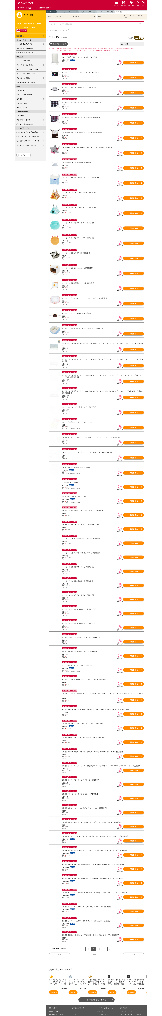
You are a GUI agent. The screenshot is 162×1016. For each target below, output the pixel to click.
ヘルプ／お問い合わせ (24, 94)
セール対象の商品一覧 (24, 44)
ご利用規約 (20, 115)
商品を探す (53, 999)
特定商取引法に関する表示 (25, 124)
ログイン (24, 155)
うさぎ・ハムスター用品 (88, 12)
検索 (140, 24)
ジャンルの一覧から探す (24, 65)
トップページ (51, 12)
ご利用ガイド (21, 90)
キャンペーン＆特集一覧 (24, 48)
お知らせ (19, 99)
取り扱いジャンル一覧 (57, 1009)
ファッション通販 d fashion (26, 145)
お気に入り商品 (54, 1002)
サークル (76, 16)
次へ (133, 945)
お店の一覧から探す (23, 61)
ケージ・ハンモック (55, 16)
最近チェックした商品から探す (27, 69)
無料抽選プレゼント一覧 (24, 53)
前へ (59, 945)
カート (74, 1002)
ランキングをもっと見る (96, 990)
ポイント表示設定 (78, 1009)
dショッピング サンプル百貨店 (27, 132)
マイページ (75, 1006)
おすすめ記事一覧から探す (25, 82)
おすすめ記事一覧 (78, 999)
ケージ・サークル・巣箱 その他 (133, 17)
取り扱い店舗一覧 (55, 1012)
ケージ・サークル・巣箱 (105, 12)
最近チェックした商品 (57, 1006)
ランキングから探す (23, 78)
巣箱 (99, 16)
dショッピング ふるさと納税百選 (27, 136)
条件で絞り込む (58, 44)
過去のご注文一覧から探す (25, 74)
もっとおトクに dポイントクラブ (27, 141)
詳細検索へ (20, 36)
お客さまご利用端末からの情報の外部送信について (130, 1007)
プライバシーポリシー (24, 120)
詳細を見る (134, 62)
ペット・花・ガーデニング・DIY (67, 12)
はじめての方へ (21, 107)
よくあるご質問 (21, 103)
